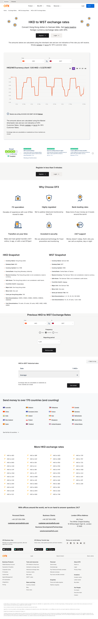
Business (6, 1)
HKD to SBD (56, 483)
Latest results (77, 579)
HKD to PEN (56, 462)
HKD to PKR (56, 473)
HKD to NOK (33, 494)
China (7, 411)
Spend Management (7, 577)
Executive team (78, 592)
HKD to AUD (10, 459)
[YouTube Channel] (81, 543)
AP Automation (6, 579)
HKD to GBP (33, 455)
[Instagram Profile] (84, 543)
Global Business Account (8, 564)
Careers (76, 595)
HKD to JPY (33, 473)
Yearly (56, 332)
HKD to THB (56, 494)
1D (70, 68)
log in (47, 45)
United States (78, 424)
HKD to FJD (10, 494)
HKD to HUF (33, 459)
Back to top (92, 361)
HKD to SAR (56, 480)
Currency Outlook (30, 584)
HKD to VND (79, 469)
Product (30, 6)
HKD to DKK (10, 483)
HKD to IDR (33, 462)
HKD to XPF (79, 480)
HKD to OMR (56, 459)
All (85, 68)
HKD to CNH (10, 473)
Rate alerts (29, 574)
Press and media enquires (56, 582)
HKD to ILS (33, 466)
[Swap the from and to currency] (47, 61)
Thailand (31, 424)
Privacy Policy (77, 569)
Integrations (5, 582)
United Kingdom (56, 424)
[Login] (83, 6)
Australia (8, 407)
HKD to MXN (33, 487)
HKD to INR (33, 469)
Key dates (76, 582)
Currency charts (30, 572)
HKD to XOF (79, 476)
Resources (56, 6)
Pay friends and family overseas (58, 569)
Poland (30, 420)
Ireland (30, 416)
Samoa (65, 282)
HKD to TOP (79, 455)
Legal (75, 567)
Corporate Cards (6, 569)
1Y (80, 68)
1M (77, 68)
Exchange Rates (12, 10)
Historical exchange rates (32, 569)
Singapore (54, 420)
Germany (77, 411)
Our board (76, 590)
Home (5, 10)
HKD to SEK (56, 487)
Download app (53, 567)
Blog (27, 587)
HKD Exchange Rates (23, 10)
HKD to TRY (79, 459)
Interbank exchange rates (32, 567)
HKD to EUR (10, 491)
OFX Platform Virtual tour (32, 564)
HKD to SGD (56, 491)
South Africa (78, 420)
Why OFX (39, 6)
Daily (42, 332)
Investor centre (78, 577)
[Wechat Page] (77, 543)
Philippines (54, 407)
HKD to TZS (79, 462)
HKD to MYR (33, 491)
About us (76, 564)
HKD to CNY (10, 476)
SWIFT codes (29, 577)
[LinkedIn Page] (71, 543)
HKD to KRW (33, 476)
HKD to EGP (10, 487)
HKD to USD (79, 466)
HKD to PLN (56, 476)
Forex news (29, 589)
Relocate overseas (54, 572)
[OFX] (6, 6)
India (6, 416)
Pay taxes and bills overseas (57, 574)
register (39, 45)
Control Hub (5, 574)
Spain (7, 424)
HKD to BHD (10, 462)
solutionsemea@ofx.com (49, 531)
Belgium (30, 407)
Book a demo (90, 556)
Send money (53, 564)
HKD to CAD (10, 466)
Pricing (48, 6)
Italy (52, 416)
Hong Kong (20, 284)
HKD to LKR (33, 480)
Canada (76, 407)
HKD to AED (10, 455)
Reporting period (49, 337)
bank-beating (70, 27)
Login (31, 556)
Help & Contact (60, 556)
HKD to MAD (33, 483)
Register (90, 6)
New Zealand (9, 420)
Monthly (49, 332)
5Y (82, 68)
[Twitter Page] (74, 543)
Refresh (40, 114)
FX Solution (5, 572)
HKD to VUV (79, 473)
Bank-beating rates (80, 207)
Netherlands (78, 416)
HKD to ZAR (79, 483)
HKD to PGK (56, 466)
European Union (33, 411)
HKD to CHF (10, 469)
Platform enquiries (54, 584)
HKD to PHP (56, 469)
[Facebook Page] (67, 543)
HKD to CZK (10, 480)
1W (73, 68)
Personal (13, 1)
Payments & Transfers (7, 567)
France (53, 411)
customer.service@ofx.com (18, 523)
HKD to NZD (56, 455)
